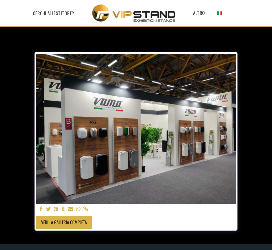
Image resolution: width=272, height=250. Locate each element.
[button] (228, 13)
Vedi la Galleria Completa (64, 222)
